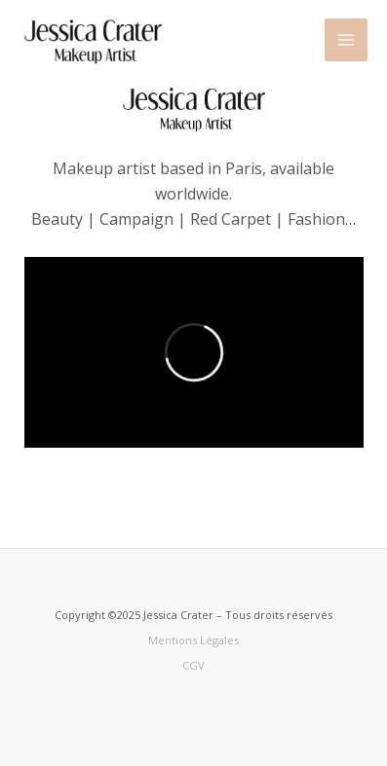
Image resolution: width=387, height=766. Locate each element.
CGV (193, 665)
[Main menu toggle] (346, 39)
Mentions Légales (193, 640)
